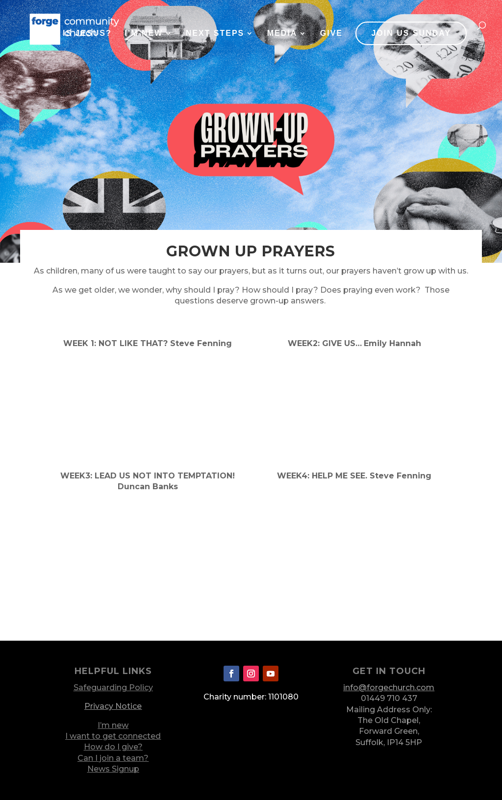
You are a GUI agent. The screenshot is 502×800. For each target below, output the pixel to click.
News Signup (113, 769)
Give (331, 33)
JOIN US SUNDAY (411, 33)
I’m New (144, 33)
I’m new (113, 725)
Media (282, 33)
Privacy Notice (113, 706)
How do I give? (113, 746)
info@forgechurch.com (388, 687)
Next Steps (215, 33)
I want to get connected (113, 736)
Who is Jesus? (74, 33)
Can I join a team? (113, 758)
